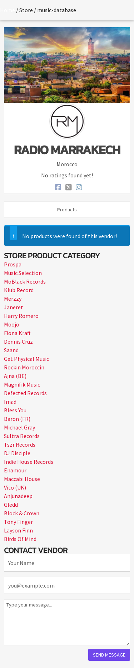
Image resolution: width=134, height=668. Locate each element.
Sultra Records (22, 435)
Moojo (11, 324)
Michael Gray (19, 427)
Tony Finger (18, 521)
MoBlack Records (25, 281)
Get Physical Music (26, 358)
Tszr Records (19, 444)
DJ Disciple (17, 453)
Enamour (15, 470)
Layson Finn (18, 530)
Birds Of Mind (20, 538)
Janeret (13, 307)
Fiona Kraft (17, 333)
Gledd (11, 504)
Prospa (12, 264)
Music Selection (23, 272)
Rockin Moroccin (24, 367)
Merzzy (12, 298)
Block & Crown (21, 513)
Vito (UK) (15, 487)
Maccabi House (22, 478)
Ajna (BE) (15, 375)
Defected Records (25, 393)
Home (7, 10)
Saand (11, 350)
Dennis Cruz (18, 341)
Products (67, 209)
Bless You (15, 410)
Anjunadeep (18, 496)
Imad (10, 401)
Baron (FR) (17, 418)
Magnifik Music (22, 384)
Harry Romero (21, 315)
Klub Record (19, 290)
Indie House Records (28, 461)
